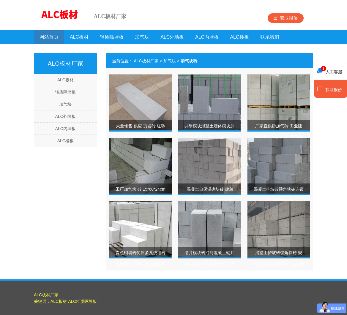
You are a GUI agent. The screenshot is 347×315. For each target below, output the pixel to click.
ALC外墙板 (172, 36)
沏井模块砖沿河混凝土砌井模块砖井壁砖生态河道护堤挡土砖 (209, 264)
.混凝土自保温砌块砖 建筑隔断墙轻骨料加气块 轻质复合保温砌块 (209, 200)
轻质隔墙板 (112, 36)
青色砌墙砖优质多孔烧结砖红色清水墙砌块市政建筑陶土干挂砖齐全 (140, 264)
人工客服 (329, 70)
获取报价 (286, 17)
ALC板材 (79, 36)
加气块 (142, 36)
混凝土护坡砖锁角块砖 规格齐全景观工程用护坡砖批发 (279, 264)
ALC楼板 (239, 36)
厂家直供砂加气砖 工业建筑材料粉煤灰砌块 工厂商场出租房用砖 (278, 137)
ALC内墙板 (207, 36)
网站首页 (49, 36)
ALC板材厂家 (146, 60)
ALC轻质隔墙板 (82, 301)
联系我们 (269, 36)
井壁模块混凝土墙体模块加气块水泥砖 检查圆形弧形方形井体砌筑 (209, 137)
